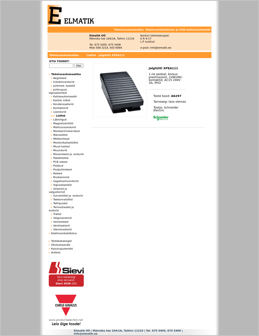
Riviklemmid (61, 177)
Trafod (57, 214)
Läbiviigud (60, 119)
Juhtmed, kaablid (64, 85)
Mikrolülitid (60, 134)
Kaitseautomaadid (65, 96)
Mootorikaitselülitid (65, 142)
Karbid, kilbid (61, 100)
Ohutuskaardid (60, 244)
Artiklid (55, 252)
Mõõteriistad (61, 138)
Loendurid (59, 111)
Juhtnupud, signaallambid (58, 91)
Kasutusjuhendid (62, 248)
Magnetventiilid (63, 123)
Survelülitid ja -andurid (68, 195)
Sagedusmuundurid (66, 181)
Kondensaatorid (63, 104)
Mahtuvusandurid (64, 127)
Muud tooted (61, 146)
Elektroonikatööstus (64, 233)
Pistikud (58, 165)
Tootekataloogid (61, 240)
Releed (57, 173)
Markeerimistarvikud (66, 131)
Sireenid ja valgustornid (58, 190)
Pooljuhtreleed (62, 169)
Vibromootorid (62, 229)
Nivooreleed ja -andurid (68, 154)
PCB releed (60, 161)
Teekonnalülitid (63, 199)
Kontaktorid (60, 108)
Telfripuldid (60, 203)
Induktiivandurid (63, 81)
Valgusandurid (62, 217)
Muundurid (60, 150)
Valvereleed (60, 221)
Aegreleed (59, 78)
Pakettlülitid (60, 157)
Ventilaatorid (61, 225)
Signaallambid (62, 184)
